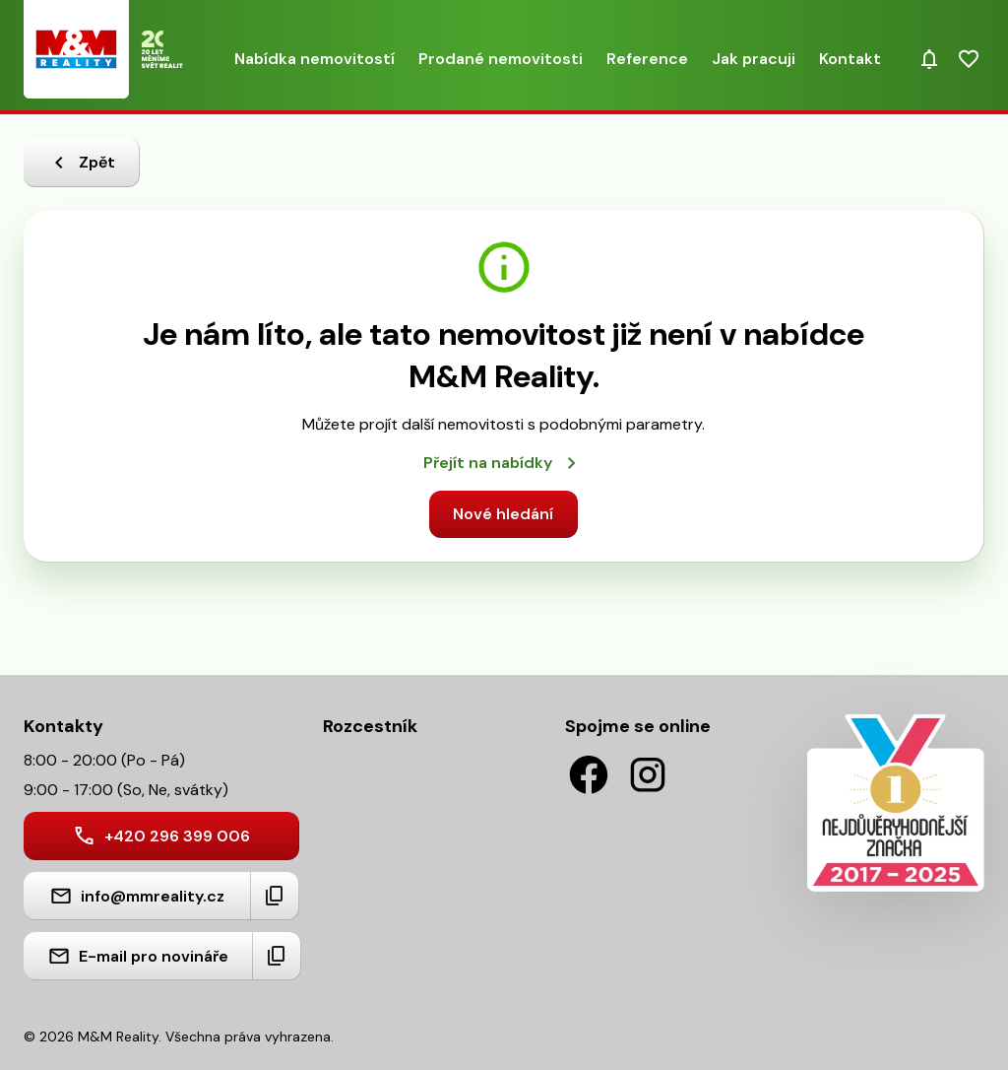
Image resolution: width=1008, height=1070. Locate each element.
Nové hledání (503, 513)
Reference (647, 58)
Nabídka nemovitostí (314, 58)
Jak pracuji (753, 58)
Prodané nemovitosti (500, 58)
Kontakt (850, 58)
